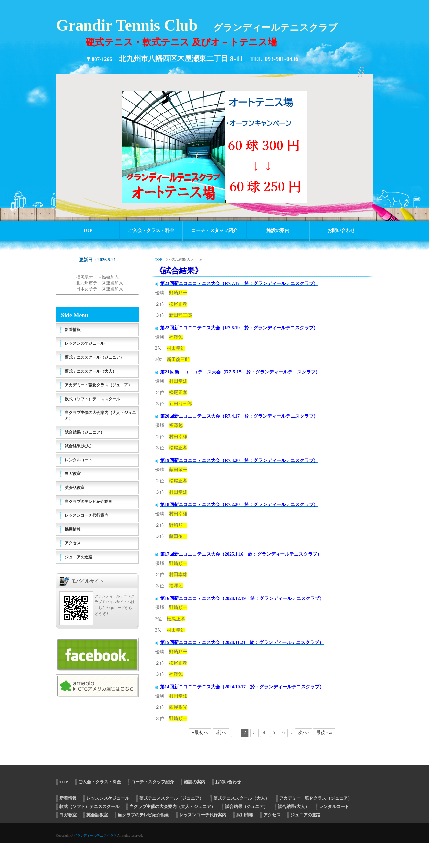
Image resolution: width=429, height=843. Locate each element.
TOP (88, 230)
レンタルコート (78, 460)
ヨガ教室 (73, 473)
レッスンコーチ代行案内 (86, 515)
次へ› (303, 732)
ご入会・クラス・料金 (151, 230)
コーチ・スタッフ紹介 (214, 230)
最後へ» (324, 732)
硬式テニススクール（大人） (90, 371)
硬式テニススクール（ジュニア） (94, 357)
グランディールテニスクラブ (95, 835)
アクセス (73, 543)
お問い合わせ (341, 230)
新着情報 (73, 329)
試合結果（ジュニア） (84, 432)
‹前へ (220, 732)
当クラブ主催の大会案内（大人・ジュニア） (100, 415)
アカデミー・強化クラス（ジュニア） (98, 385)
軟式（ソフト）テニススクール (92, 399)
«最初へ (200, 732)
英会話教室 (74, 487)
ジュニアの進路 (78, 557)
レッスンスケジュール (84, 343)
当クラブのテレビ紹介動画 (88, 501)
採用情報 (73, 529)
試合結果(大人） (79, 446)
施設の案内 (277, 230)
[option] (214, 142)
